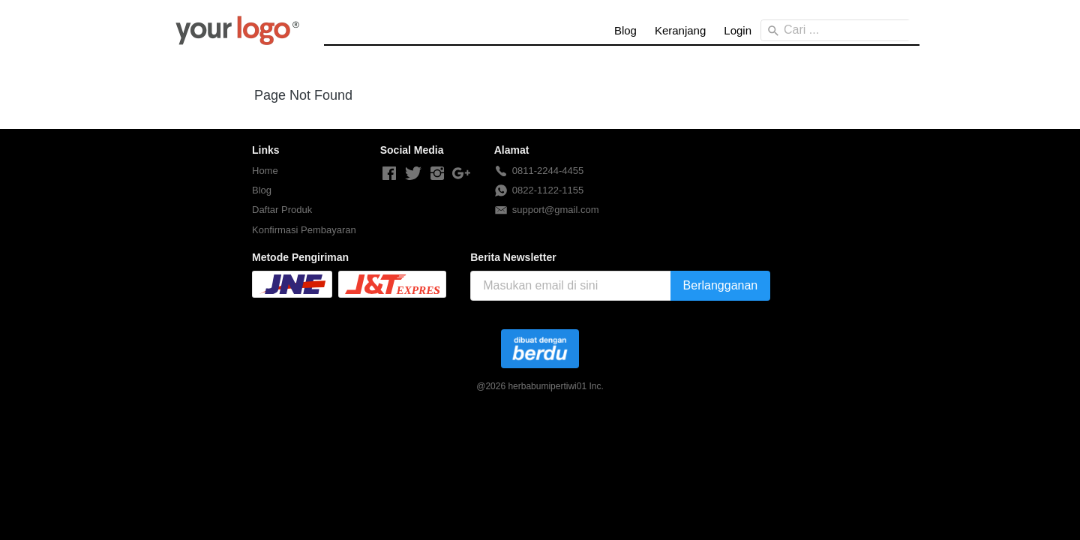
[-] (389, 174)
